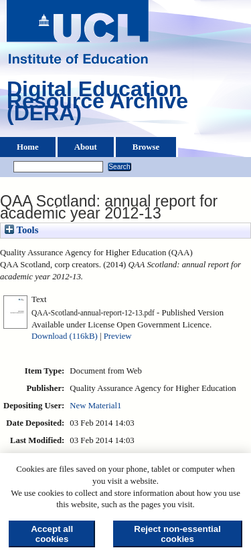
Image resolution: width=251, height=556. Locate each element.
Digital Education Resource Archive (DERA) (97, 104)
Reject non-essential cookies (177, 534)
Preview (118, 336)
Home (28, 147)
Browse (146, 147)
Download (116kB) (64, 336)
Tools (21, 230)
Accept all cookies (52, 534)
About (85, 147)
